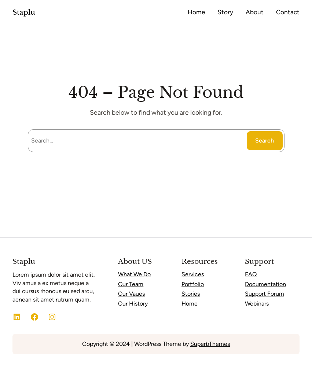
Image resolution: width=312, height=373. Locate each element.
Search (264, 140)
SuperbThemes (210, 343)
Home (189, 303)
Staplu (23, 12)
